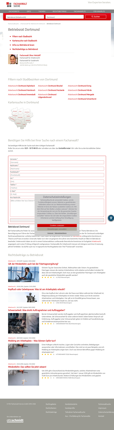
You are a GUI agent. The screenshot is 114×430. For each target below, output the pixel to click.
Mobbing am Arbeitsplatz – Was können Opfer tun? (32, 340)
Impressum (102, 408)
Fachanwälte (80, 11)
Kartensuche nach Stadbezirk (24, 40)
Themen (41, 11)
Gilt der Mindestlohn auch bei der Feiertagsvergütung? (33, 263)
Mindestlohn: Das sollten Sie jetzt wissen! (27, 366)
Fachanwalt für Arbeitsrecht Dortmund (33, 23)
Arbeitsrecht (21, 86)
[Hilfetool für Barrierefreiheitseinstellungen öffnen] (111, 218)
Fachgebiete (14, 11)
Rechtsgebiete (51, 404)
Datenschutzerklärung (60, 233)
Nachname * (14, 165)
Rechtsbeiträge (60, 11)
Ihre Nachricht (15, 197)
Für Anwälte (99, 11)
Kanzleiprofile (70, 408)
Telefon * (13, 185)
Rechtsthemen (51, 408)
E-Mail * (13, 191)
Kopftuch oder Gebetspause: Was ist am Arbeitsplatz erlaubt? (36, 289)
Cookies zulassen (57, 225)
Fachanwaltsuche (13, 23)
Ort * (12, 178)
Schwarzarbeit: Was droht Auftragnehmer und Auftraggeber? (36, 310)
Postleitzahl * (15, 172)
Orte (29, 11)
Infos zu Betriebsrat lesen (23, 45)
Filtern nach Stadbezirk (22, 36)
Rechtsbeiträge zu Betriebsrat (25, 49)
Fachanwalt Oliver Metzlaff (30, 55)
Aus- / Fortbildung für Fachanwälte (77, 416)
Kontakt (101, 416)
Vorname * (14, 159)
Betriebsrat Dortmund (53, 23)
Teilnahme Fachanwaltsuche (75, 412)
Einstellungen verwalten (57, 229)
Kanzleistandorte (71, 404)
